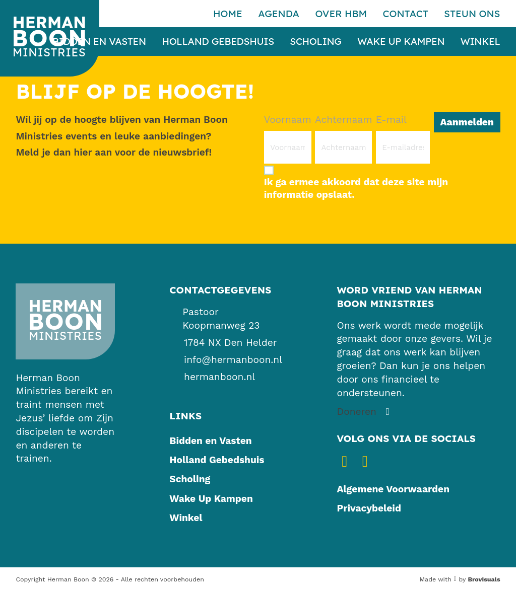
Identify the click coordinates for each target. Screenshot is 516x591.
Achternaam (343, 119)
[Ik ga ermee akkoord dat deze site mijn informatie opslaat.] (382, 182)
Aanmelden (466, 122)
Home (227, 14)
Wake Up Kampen (400, 41)
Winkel (480, 41)
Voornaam (287, 119)
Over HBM (341, 14)
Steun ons (472, 14)
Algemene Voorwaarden (393, 489)
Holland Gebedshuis (218, 41)
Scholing (315, 41)
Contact (405, 14)
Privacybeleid (369, 508)
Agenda (278, 14)
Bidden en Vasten (99, 41)
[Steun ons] (364, 412)
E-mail (391, 119)
